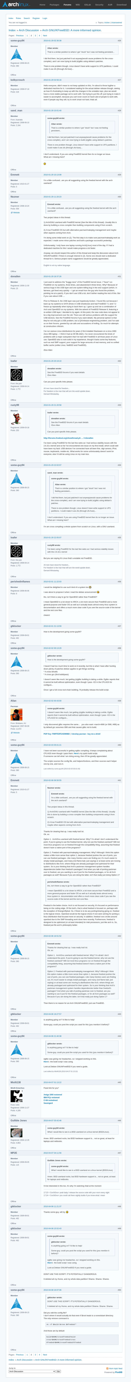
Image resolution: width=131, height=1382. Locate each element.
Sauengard (48, 1103)
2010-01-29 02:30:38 (52, 40)
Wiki (78, 5)
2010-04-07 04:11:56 (52, 1153)
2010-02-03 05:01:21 (52, 745)
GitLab (87, 5)
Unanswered (116, 22)
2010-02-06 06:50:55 (52, 780)
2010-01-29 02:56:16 (52, 80)
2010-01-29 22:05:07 (52, 537)
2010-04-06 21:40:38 (52, 1036)
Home (42, 5)
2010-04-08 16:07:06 (52, 1290)
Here (76, 753)
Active (106, 22)
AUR (110, 5)
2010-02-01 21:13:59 (52, 626)
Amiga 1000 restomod (53, 1095)
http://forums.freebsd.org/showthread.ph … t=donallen (68, 438)
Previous (20, 35)
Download (122, 5)
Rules (18, 18)
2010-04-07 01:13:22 (52, 1082)
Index (11, 18)
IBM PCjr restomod (52, 1097)
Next (45, 35)
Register (36, 18)
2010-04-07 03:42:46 (52, 1120)
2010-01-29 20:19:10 (52, 361)
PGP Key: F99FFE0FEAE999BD (57, 734)
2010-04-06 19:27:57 (52, 1014)
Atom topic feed (115, 1368)
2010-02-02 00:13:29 (52, 648)
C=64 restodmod (50, 1100)
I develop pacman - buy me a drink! (86, 734)
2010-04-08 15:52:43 (52, 1228)
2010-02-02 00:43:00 (52, 701)
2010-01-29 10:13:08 (52, 175)
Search (27, 18)
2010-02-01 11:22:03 (52, 581)
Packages (54, 5)
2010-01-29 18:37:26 (52, 276)
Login (45, 18)
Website (16, 213)
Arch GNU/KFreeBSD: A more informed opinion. (72, 30)
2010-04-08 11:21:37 (52, 1206)
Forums (67, 5)
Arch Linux (16, 4)
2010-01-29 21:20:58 (52, 405)
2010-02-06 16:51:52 (52, 936)
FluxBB (118, 1372)
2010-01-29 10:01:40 (52, 110)
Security (99, 5)
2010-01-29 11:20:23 (52, 197)
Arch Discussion (29, 30)
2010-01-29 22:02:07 (52, 465)
